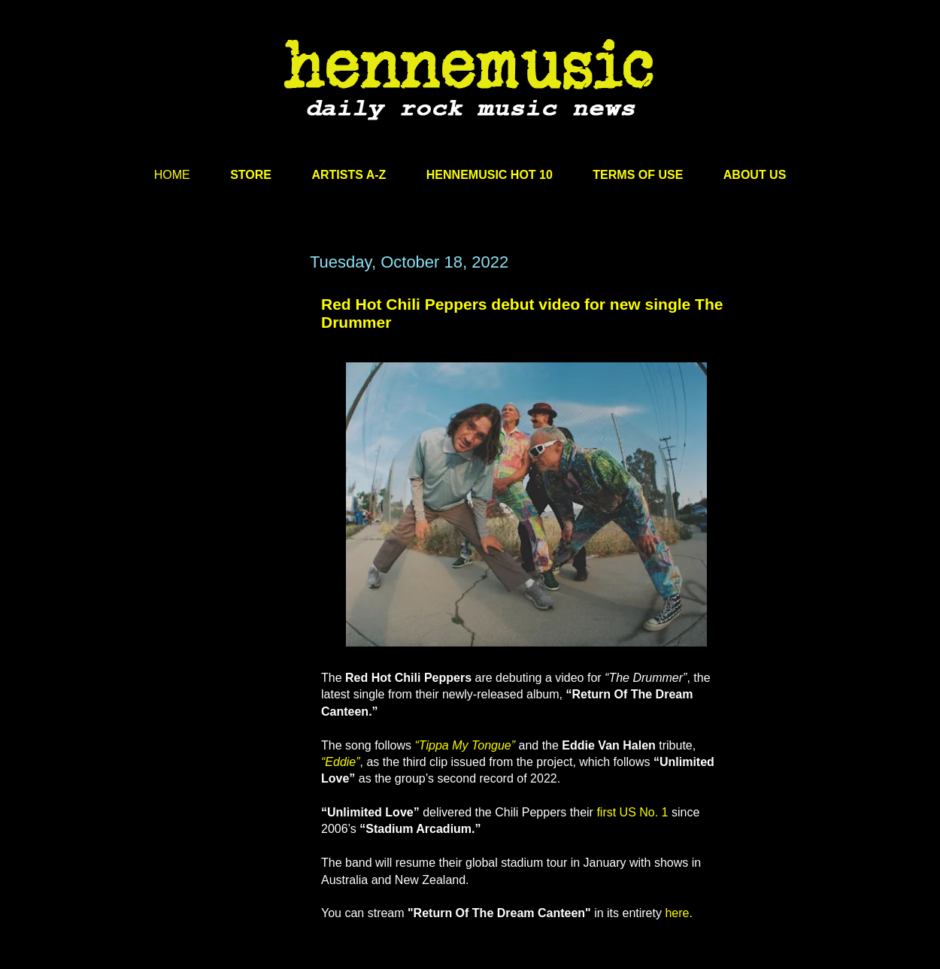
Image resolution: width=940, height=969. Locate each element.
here (677, 913)
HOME (172, 174)
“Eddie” (340, 762)
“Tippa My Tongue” (465, 745)
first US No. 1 (634, 812)
